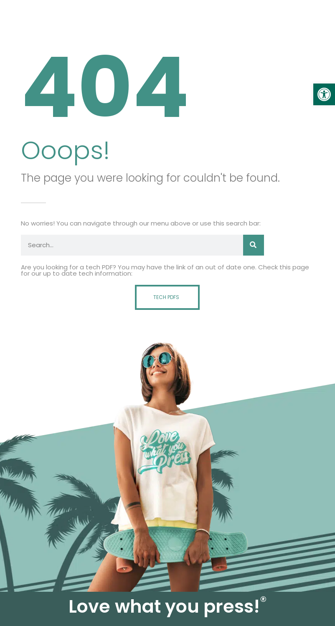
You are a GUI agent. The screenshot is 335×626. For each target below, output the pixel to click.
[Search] (253, 245)
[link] (324, 94)
